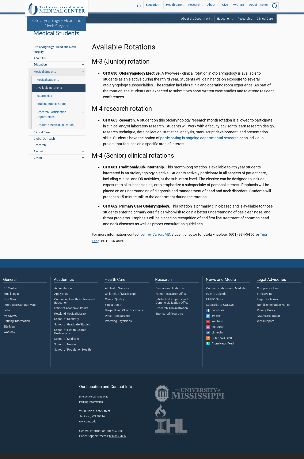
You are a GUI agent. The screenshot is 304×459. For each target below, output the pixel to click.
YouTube (214, 327)
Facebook (215, 316)
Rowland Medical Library (70, 319)
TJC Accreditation (268, 321)
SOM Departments (179, 27)
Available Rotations (49, 94)
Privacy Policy (266, 316)
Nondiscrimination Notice (273, 310)
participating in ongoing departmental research (199, 144)
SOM (123, 27)
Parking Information (17, 327)
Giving (38, 163)
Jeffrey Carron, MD (155, 240)
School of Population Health (72, 355)
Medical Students (265, 27)
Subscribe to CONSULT (221, 310)
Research (194, 6)
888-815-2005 (117, 441)
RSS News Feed (219, 344)
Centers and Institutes (170, 294)
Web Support (265, 327)
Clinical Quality (114, 305)
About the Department (195, 18)
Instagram (215, 333)
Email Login (11, 299)
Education (152, 6)
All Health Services (117, 294)
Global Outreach (44, 144)
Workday (9, 338)
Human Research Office (171, 299)
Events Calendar (217, 299)
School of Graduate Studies (72, 330)
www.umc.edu (87, 427)
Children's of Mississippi (120, 299)
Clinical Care (265, 18)
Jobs (7, 316)
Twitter (213, 321)
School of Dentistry (66, 325)
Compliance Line (267, 294)
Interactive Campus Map (20, 310)
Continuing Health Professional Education (74, 306)
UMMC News (214, 305)
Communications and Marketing (227, 294)
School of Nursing (65, 350)
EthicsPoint (264, 299)
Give (225, 6)
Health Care (174, 6)
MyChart (238, 6)
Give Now (10, 305)
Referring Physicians (118, 327)
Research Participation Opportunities (51, 120)
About (211, 6)
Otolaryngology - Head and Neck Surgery (56, 23)
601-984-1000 (115, 436)
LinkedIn (214, 338)
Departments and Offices (147, 27)
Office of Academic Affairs (71, 314)
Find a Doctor (113, 310)
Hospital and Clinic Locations (124, 316)
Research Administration (172, 314)
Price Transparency (117, 321)
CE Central (10, 294)
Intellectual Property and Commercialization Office (172, 306)
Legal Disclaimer (267, 305)
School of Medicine (66, 344)
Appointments (258, 6)
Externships (44, 102)
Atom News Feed (220, 349)
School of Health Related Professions (70, 337)
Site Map (9, 332)
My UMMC (10, 321)
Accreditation (63, 294)
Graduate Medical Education (55, 131)
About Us (40, 64)
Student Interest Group (51, 110)
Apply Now (61, 299)
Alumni (38, 157)
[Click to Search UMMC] (275, 6)
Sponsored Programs (169, 319)
